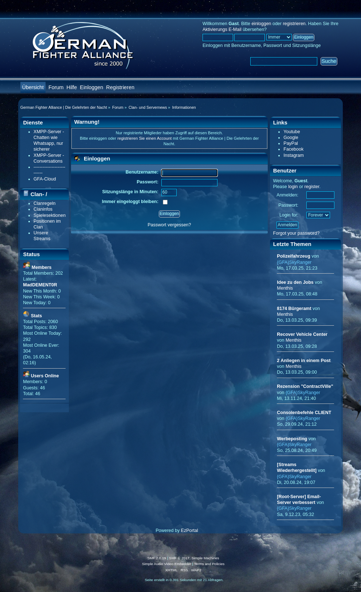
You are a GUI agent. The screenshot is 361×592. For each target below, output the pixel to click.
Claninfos (43, 209)
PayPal (290, 143)
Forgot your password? (296, 233)
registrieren (294, 23)
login (293, 186)
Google (290, 137)
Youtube (291, 131)
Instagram (293, 155)
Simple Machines (205, 558)
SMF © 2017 (179, 558)
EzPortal (189, 530)
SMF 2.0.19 (156, 558)
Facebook (293, 149)
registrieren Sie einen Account (144, 138)
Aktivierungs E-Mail (222, 29)
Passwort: (288, 205)
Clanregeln (44, 203)
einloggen (261, 23)
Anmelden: (287, 195)
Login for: (288, 215)
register (312, 186)
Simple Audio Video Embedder (166, 564)
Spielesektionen (50, 215)
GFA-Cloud (45, 179)
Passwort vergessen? (169, 224)
